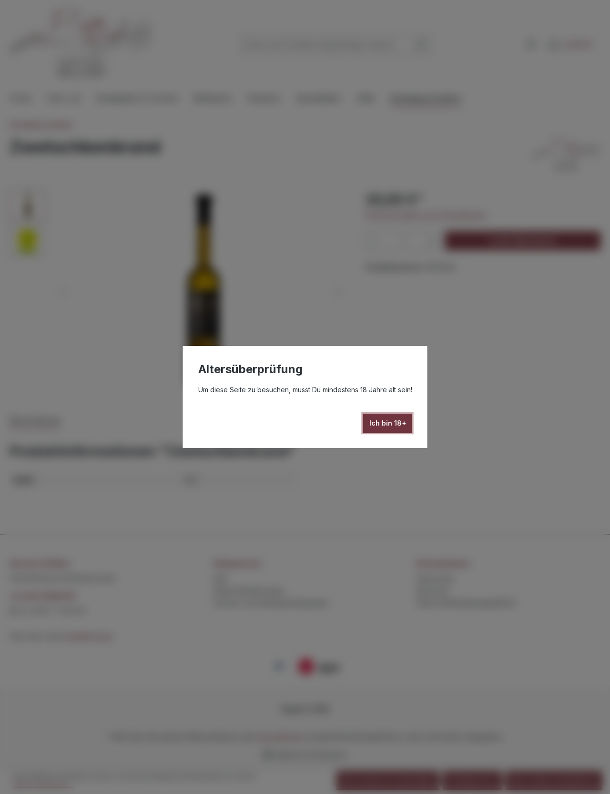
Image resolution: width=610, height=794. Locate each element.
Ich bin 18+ (387, 423)
